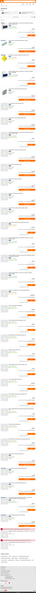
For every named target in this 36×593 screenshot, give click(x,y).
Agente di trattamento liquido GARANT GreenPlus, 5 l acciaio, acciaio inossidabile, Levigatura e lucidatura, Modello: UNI (20, 498)
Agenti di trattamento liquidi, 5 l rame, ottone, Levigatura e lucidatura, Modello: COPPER (20, 273)
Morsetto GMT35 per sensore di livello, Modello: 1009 (18, 364)
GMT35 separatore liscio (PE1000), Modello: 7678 (17, 320)
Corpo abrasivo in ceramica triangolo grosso (16, 103)
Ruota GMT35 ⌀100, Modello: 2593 (14, 424)
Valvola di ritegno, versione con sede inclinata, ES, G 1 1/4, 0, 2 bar (20, 542)
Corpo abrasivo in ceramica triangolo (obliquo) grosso (18, 88)
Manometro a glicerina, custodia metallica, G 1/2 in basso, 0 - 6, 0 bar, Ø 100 (21, 531)
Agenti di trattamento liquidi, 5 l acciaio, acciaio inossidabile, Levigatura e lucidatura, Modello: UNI (21, 24)
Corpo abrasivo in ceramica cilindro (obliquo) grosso (17, 149)
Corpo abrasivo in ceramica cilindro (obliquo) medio (17, 117)
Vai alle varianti (27, 51)
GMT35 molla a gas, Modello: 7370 (14, 349)
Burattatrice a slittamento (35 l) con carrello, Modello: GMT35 (19, 290)
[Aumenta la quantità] (26, 35)
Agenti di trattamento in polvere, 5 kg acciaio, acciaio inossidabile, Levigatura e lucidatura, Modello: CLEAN (22, 256)
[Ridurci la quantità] (20, 35)
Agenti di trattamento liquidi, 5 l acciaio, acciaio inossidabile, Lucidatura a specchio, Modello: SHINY (21, 133)
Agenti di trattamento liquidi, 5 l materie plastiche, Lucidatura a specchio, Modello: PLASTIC (21, 238)
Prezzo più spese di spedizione (30, 32)
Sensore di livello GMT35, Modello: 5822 (15, 305)
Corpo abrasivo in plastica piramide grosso (16, 193)
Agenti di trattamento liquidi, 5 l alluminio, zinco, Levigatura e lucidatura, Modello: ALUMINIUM (21, 72)
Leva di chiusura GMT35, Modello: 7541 (15, 379)
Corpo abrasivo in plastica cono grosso (15, 164)
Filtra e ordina (15, 17)
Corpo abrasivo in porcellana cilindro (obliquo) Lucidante (18, 40)
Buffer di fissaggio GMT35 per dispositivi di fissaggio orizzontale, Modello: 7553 (21, 409)
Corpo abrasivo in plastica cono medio (15, 178)
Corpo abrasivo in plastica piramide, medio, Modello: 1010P (19, 222)
